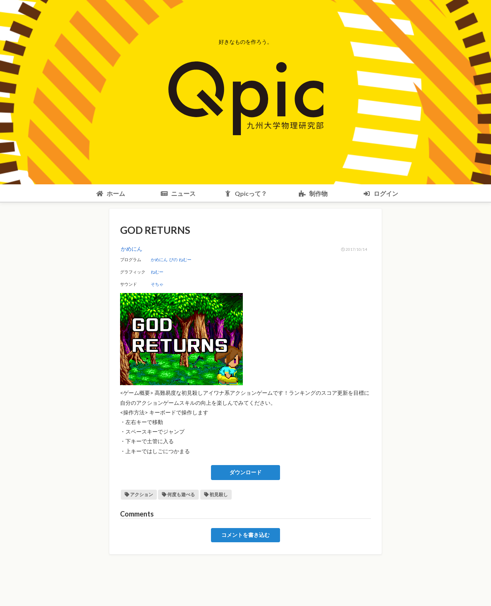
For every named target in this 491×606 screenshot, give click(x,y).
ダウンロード (245, 472)
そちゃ (157, 283)
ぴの (173, 259)
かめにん (159, 259)
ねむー (185, 259)
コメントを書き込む (245, 535)
